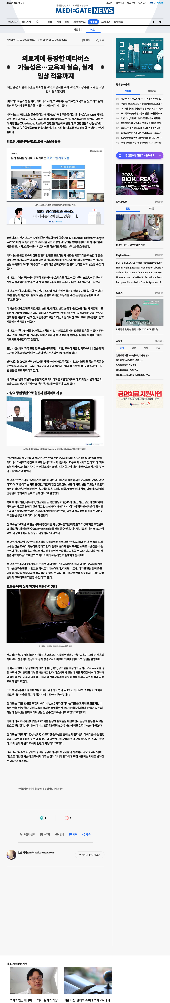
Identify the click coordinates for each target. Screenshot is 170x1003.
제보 (88, 40)
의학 (67, 21)
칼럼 (128, 208)
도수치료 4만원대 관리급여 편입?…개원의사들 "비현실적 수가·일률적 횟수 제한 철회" (142, 113)
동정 (146, 347)
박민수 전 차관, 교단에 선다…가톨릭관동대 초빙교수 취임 (142, 98)
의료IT (93, 29)
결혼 (134, 347)
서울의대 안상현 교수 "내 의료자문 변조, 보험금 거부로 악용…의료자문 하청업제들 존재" (142, 103)
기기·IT (93, 21)
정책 (58, 21)
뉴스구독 (131, 3)
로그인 (109, 3)
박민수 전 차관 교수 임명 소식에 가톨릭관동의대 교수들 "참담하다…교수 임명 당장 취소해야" (142, 128)
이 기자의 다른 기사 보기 (89, 854)
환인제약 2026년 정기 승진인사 (129, 360)
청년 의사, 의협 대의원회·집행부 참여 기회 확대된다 (142, 118)
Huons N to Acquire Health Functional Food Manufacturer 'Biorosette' (139, 277)
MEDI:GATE (156, 3)
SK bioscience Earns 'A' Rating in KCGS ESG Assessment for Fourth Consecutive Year (139, 272)
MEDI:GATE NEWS (85, 9)
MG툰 (151, 208)
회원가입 (120, 3)
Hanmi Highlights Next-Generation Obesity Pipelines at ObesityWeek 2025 (139, 267)
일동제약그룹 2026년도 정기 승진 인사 (132, 355)
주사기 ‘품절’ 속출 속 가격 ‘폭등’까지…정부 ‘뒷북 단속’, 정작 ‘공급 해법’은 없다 (142, 142)
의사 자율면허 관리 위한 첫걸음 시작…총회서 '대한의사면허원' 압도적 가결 (142, 133)
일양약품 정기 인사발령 (126, 365)
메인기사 (12, 21)
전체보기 (158, 201)
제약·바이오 (79, 21)
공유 (101, 40)
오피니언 (105, 21)
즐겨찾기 (142, 3)
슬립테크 (118, 21)
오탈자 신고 (29, 834)
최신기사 (26, 21)
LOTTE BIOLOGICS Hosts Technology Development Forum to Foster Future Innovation (139, 262)
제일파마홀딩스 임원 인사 (127, 370)
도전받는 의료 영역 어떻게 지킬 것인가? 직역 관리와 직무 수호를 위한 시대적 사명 (142, 137)
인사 (122, 347)
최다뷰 (128, 91)
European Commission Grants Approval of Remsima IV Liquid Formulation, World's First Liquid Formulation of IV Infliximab (139, 282)
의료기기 (78, 29)
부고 (158, 347)
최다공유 (152, 91)
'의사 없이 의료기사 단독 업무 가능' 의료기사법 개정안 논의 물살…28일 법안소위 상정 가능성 (142, 108)
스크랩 (47, 834)
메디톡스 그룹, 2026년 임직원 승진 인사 (133, 375)
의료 (50, 21)
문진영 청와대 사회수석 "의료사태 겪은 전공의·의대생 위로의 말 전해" (142, 123)
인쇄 (61, 834)
